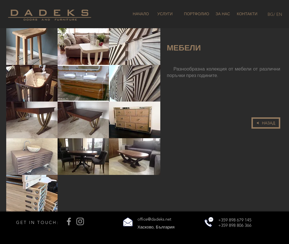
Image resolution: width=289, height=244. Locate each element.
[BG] (270, 14)
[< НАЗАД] (265, 123)
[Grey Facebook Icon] (69, 221)
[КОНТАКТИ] (247, 14)
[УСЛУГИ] (165, 14)
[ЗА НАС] (223, 14)
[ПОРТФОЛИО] (196, 14)
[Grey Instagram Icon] (80, 221)
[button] (32, 46)
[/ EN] (277, 14)
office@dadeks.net (154, 219)
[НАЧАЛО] (140, 14)
